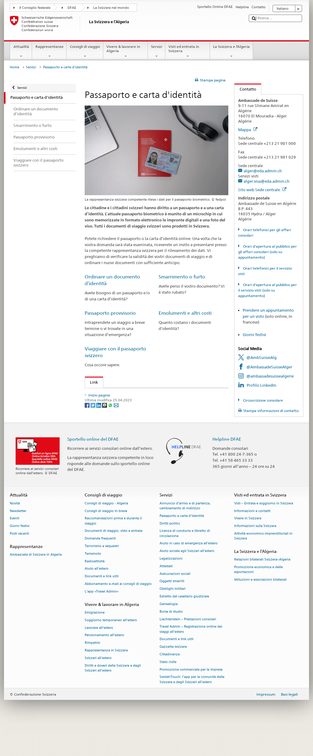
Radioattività (95, 590)
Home (14, 67)
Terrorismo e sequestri (102, 575)
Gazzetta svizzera (173, 675)
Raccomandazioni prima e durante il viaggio (113, 549)
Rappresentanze (49, 51)
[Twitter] (93, 442)
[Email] (116, 442)
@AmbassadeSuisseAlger (269, 366)
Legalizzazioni (171, 587)
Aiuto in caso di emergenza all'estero (189, 572)
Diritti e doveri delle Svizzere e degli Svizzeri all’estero (113, 696)
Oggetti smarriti (172, 610)
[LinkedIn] (99, 442)
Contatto (245, 89)
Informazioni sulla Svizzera (255, 555)
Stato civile (168, 691)
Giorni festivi (254, 334)
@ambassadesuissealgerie (270, 376)
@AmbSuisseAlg (261, 357)
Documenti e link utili (102, 605)
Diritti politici (170, 552)
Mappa (247, 129)
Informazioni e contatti (252, 539)
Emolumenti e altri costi (185, 313)
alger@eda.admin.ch (263, 170)
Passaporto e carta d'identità (182, 544)
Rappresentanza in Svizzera (106, 679)
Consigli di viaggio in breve (106, 539)
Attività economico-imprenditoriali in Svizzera (263, 564)
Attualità (21, 51)
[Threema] (105, 442)
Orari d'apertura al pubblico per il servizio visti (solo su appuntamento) (267, 290)
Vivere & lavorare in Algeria (126, 51)
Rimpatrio (92, 671)
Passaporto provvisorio (110, 313)
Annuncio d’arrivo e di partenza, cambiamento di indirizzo (185, 534)
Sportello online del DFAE (93, 467)
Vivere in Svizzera (247, 547)
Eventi (14, 547)
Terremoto (93, 582)
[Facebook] (87, 442)
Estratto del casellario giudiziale (184, 625)
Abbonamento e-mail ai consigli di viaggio (118, 612)
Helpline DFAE (226, 467)
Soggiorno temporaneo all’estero (111, 649)
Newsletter (18, 539)
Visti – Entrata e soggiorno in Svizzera (263, 532)
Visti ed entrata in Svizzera (188, 51)
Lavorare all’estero (99, 656)
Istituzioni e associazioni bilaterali (260, 608)
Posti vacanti (19, 562)
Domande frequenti (100, 567)
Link (91, 382)
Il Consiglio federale (34, 8)
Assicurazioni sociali (175, 602)
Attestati (166, 595)
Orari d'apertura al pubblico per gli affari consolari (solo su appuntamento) (267, 252)
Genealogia (169, 633)
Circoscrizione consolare (262, 400)
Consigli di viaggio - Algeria (106, 532)
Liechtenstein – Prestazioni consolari (188, 648)
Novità (15, 532)
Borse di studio (171, 640)
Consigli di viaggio (85, 51)
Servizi (156, 51)
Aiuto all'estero (97, 597)
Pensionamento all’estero (104, 664)
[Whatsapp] (111, 442)
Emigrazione (95, 641)
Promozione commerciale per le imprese (191, 698)
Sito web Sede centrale (262, 189)
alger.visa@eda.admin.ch (266, 181)
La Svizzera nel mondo (111, 8)
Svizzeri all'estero (98, 687)
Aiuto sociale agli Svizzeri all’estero (187, 580)
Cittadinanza (170, 683)
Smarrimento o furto (182, 277)
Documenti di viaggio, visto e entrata (113, 559)
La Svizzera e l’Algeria (231, 51)
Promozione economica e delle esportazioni (258, 598)
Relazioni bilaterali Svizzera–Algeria (262, 588)
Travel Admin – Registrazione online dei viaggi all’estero (191, 657)
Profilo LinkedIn (261, 385)
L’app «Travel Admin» (102, 620)
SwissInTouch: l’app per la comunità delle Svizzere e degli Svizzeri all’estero (192, 708)
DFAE (72, 8)
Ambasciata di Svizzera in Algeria (36, 583)
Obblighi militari (173, 617)
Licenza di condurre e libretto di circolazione (185, 561)
